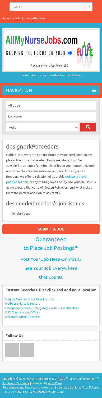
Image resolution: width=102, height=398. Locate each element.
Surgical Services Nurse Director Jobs (29, 299)
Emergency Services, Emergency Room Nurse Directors (42, 308)
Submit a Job (11, 18)
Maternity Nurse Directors (22, 316)
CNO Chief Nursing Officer (22, 312)
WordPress (55, 383)
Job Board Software (15, 383)
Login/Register (35, 18)
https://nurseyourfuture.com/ (78, 378)
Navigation (51, 90)
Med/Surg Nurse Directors (22, 303)
